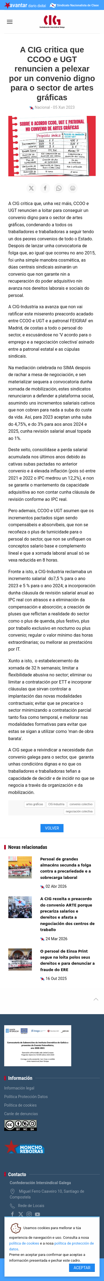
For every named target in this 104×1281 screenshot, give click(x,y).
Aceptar (81, 1268)
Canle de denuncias (21, 1114)
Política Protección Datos (26, 1096)
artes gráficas (34, 804)
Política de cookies (20, 1105)
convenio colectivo (81, 804)
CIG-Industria (56, 804)
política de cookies (24, 1243)
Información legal (19, 1088)
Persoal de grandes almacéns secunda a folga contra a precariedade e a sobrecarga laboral (65, 868)
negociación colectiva (79, 811)
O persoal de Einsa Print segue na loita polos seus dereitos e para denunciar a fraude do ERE (67, 961)
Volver (52, 828)
